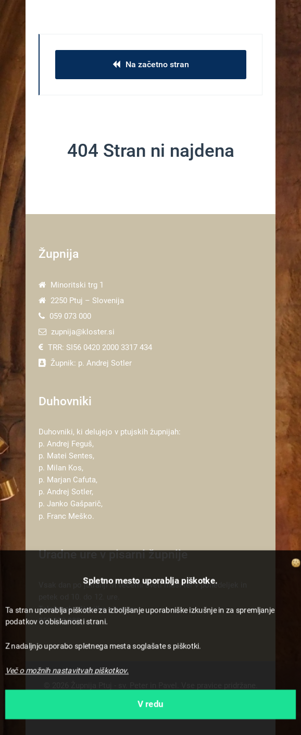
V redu (150, 704)
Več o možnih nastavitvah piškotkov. (67, 670)
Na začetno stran (150, 64)
